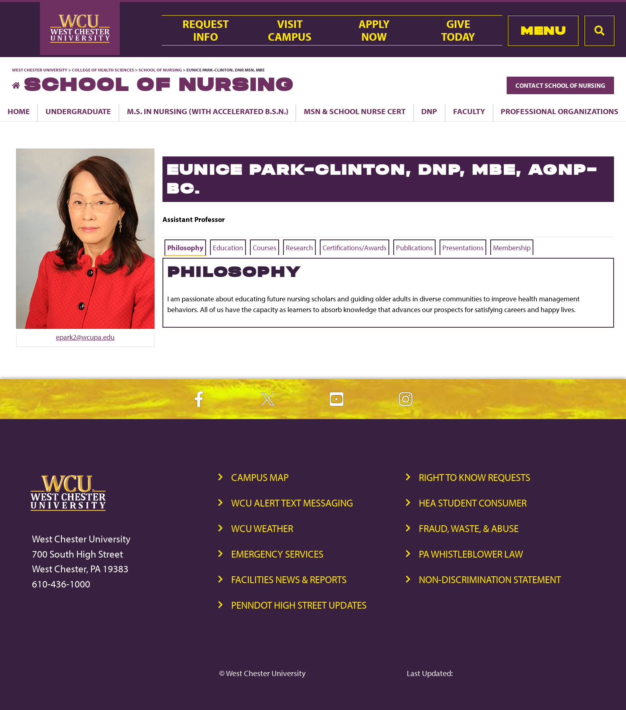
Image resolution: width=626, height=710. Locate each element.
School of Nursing (160, 70)
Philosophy (185, 247)
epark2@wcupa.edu (85, 337)
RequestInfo (205, 30)
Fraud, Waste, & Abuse (469, 528)
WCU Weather (262, 528)
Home (19, 111)
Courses (264, 247)
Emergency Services (277, 554)
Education (228, 247)
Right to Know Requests (474, 477)
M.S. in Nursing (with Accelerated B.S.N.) (207, 111)
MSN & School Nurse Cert (355, 111)
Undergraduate (78, 111)
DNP (429, 111)
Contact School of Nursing (560, 85)
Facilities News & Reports (289, 579)
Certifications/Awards (354, 247)
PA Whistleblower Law (471, 554)
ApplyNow (374, 30)
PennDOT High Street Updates (298, 605)
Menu (543, 30)
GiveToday (458, 30)
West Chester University (39, 70)
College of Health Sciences (103, 70)
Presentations (462, 247)
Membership (512, 247)
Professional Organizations (559, 111)
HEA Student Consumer (473, 502)
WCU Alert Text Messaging (292, 502)
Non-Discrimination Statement (490, 579)
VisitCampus (289, 30)
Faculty (469, 111)
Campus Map (260, 477)
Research (299, 247)
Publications (414, 247)
